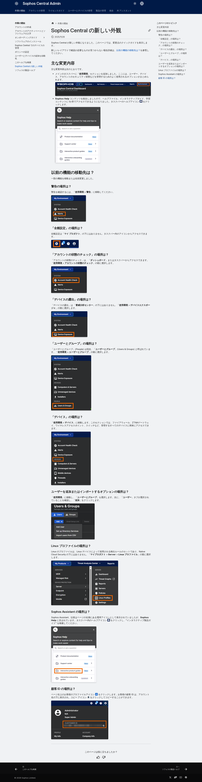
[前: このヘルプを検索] (26, 769)
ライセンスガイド (56, 10)
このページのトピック (167, 23)
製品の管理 (101, 10)
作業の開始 (20, 10)
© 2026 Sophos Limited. (25, 778)
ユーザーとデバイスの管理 (80, 10)
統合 (111, 10)
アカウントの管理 (37, 10)
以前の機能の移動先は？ (128, 50)
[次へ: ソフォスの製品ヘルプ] (173, 769)
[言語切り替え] (142, 3)
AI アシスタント (124, 10)
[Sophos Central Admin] (16, 3)
